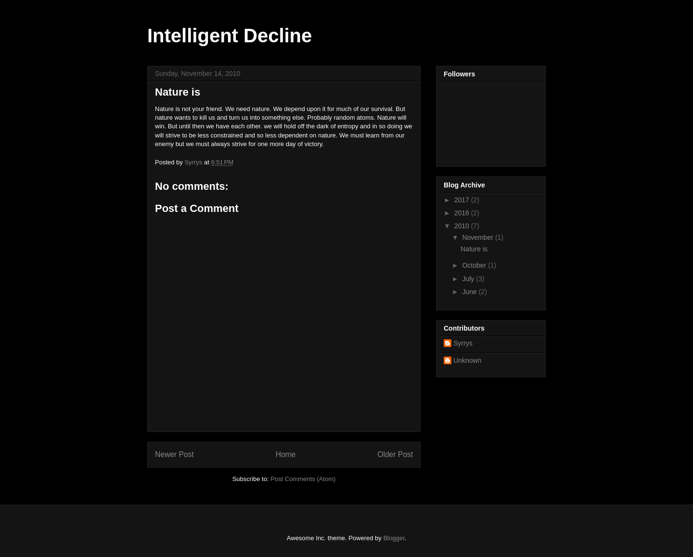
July (469, 279)
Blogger (393, 538)
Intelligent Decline (229, 35)
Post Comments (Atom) (302, 479)
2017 (462, 200)
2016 (462, 213)
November (478, 237)
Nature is (474, 249)
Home (286, 454)
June (470, 292)
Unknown (467, 360)
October (475, 265)
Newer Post (174, 454)
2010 (462, 226)
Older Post (395, 454)
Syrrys (463, 343)
